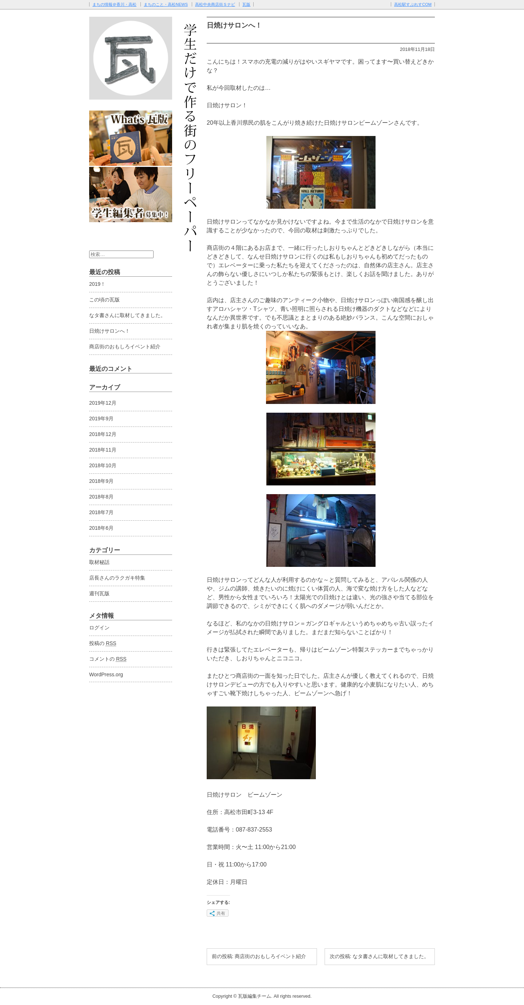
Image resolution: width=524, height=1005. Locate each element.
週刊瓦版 (99, 593)
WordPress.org (106, 674)
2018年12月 (102, 434)
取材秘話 (99, 562)
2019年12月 (102, 403)
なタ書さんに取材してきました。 (127, 315)
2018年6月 (101, 528)
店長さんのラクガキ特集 (117, 578)
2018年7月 (101, 512)
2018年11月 (102, 450)
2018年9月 (101, 481)
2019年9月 (101, 418)
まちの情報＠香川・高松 (114, 4)
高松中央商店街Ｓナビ (215, 4)
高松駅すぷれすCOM (413, 4)
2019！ (97, 284)
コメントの (108, 659)
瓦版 (246, 4)
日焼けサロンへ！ (109, 331)
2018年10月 (102, 465)
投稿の (102, 643)
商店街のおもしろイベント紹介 (124, 346)
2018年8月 (101, 497)
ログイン (99, 627)
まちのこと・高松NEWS (166, 4)
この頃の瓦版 (104, 300)
